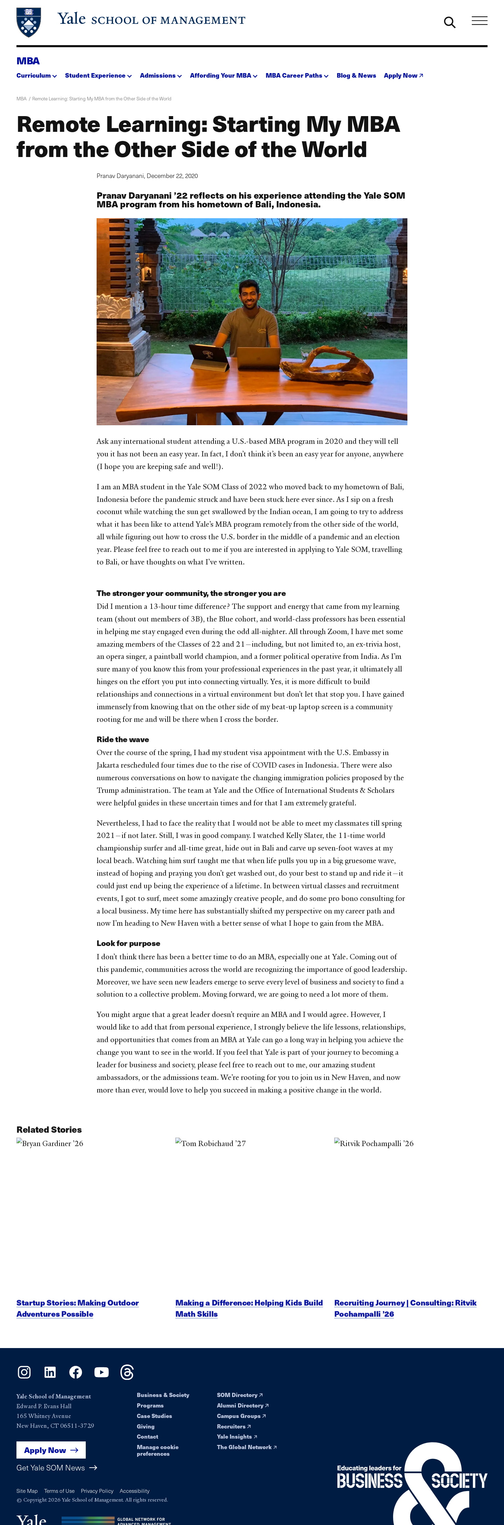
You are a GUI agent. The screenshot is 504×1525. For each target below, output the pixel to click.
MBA (28, 60)
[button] (36, 73)
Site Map (27, 1490)
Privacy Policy (97, 1490)
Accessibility (134, 1490)
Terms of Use (59, 1490)
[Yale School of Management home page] (131, 23)
